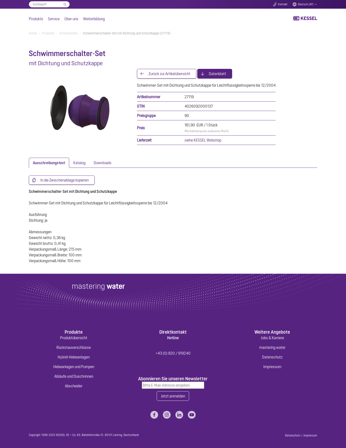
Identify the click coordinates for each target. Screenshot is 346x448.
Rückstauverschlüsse (73, 347)
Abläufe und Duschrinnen (73, 376)
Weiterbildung (94, 19)
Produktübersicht (73, 338)
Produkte (36, 19)
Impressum (272, 366)
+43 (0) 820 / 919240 (173, 353)
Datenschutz (272, 357)
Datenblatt (217, 73)
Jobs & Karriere (272, 338)
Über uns (71, 19)
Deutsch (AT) (306, 4)
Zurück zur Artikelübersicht (169, 73)
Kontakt (283, 4)
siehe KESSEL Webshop (203, 140)
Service (54, 19)
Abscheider (73, 386)
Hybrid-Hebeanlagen (74, 357)
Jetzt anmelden (173, 396)
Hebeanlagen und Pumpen (73, 366)
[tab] (49, 163)
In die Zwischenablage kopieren (64, 180)
